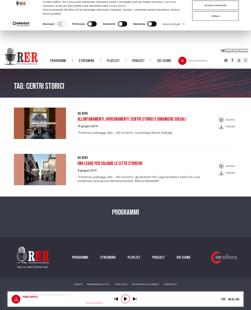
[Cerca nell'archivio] (204, 61)
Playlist (113, 60)
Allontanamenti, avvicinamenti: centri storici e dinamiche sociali (132, 119)
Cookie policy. (117, 19)
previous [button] (116, 298)
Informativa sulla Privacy (145, 284)
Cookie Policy (170, 284)
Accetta (215, 8)
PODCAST (138, 60)
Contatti (78, 284)
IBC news (83, 113)
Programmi (58, 60)
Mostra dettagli (171, 38)
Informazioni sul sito (98, 284)
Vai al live (233, 299)
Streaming (87, 60)
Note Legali (121, 284)
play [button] (125, 298)
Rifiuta (215, 30)
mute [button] (223, 299)
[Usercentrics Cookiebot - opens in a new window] (21, 38)
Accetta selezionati (215, 19)
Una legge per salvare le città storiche (110, 163)
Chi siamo (164, 60)
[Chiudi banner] (246, 5)
